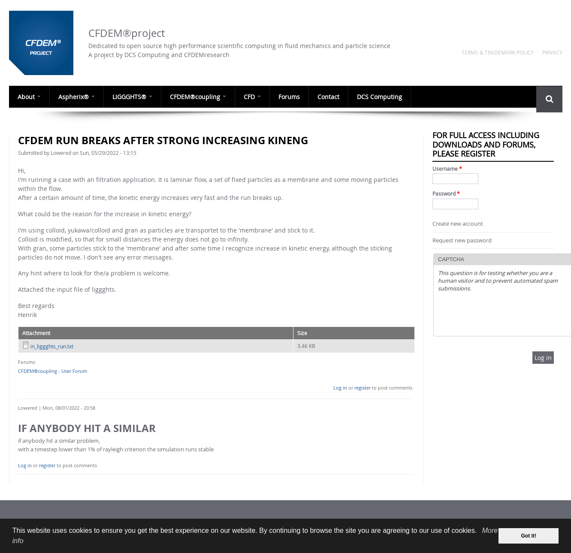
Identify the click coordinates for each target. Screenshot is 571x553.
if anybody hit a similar (87, 428)
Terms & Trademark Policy (498, 52)
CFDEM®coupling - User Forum (52, 371)
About (29, 97)
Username (447, 169)
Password (446, 193)
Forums (289, 97)
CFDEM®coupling (198, 97)
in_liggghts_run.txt (51, 346)
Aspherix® (76, 97)
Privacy (552, 52)
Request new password (462, 240)
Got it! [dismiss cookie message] (528, 536)
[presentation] (503, 315)
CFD (252, 97)
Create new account (457, 223)
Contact (328, 97)
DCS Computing (379, 97)
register (362, 387)
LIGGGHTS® (132, 97)
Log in (340, 387)
